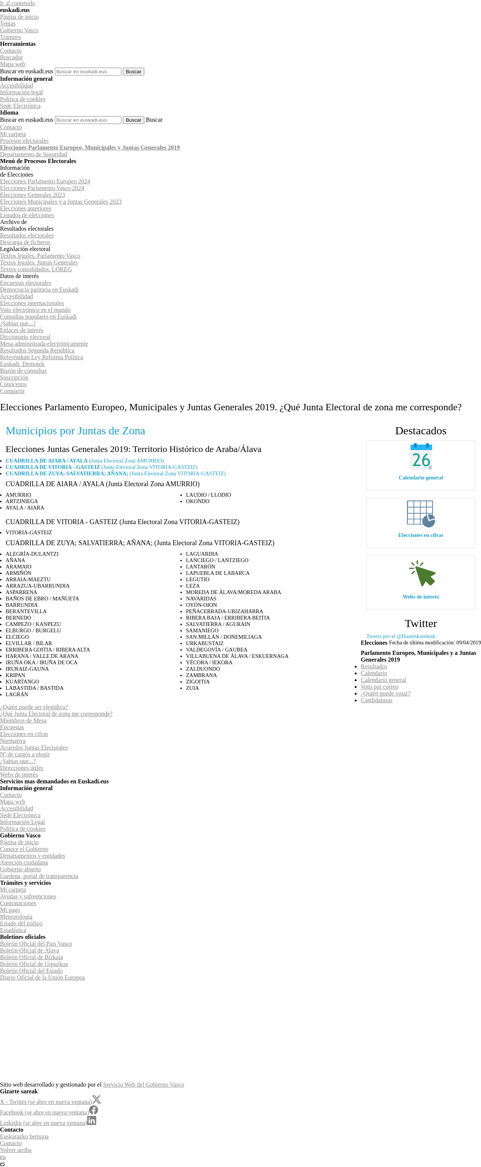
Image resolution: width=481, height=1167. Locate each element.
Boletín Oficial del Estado (31, 970)
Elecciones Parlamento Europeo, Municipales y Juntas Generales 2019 (90, 147)
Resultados (374, 666)
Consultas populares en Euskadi (38, 316)
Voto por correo (379, 686)
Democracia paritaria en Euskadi (39, 289)
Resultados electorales (27, 235)
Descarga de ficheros (25, 242)
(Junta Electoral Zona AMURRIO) (85, 461)
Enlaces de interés (22, 330)
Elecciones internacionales (32, 303)
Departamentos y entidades (32, 856)
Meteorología (16, 916)
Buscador (11, 57)
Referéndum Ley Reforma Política (41, 357)
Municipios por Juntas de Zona (75, 430)
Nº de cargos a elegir (25, 754)
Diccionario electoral (25, 337)
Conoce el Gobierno (24, 849)
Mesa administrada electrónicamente (44, 343)
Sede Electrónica (20, 106)
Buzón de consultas (23, 370)
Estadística (13, 930)
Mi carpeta (13, 134)
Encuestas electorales (25, 283)
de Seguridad (33, 154)
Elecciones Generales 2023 (32, 195)
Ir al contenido (17, 3)
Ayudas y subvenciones (28, 896)
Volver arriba (16, 1150)
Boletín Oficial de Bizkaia (31, 957)
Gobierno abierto (20, 869)
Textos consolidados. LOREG (36, 269)
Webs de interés (421, 597)
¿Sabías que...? (18, 323)
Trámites (10, 37)
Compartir (12, 391)
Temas (8, 23)
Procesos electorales (24, 141)
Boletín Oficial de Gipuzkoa (34, 964)
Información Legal (22, 822)
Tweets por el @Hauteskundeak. (401, 636)
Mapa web (12, 64)
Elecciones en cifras (420, 535)
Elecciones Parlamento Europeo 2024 (45, 181)
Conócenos (13, 384)
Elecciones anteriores (25, 208)
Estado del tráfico (21, 923)
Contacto (11, 50)
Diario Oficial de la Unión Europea (42, 977)
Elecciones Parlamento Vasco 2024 (42, 188)
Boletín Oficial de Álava (29, 950)
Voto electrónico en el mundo (35, 310)
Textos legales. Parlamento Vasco (40, 255)
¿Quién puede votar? (385, 693)
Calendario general (421, 478)
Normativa (13, 741)
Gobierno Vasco (19, 30)
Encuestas (12, 727)
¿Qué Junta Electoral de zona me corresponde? (56, 713)
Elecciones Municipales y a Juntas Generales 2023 (60, 201)
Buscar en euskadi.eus (26, 71)
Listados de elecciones (27, 215)
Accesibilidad (16, 85)
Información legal (21, 92)
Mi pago (10, 910)
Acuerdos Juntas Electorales (34, 747)
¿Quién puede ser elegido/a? (34, 707)
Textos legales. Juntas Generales (39, 262)
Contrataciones (18, 903)
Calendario (374, 673)
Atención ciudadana (24, 862)
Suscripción (14, 377)
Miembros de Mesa (23, 720)
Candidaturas (376, 700)
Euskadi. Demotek (22, 364)
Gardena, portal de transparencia (39, 876)
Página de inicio (19, 17)
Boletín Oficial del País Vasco (36, 943)
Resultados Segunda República (37, 350)
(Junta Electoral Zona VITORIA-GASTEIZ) (102, 467)
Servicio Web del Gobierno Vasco (143, 1084)
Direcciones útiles (21, 768)
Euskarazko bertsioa (24, 1136)
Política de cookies (22, 99)
